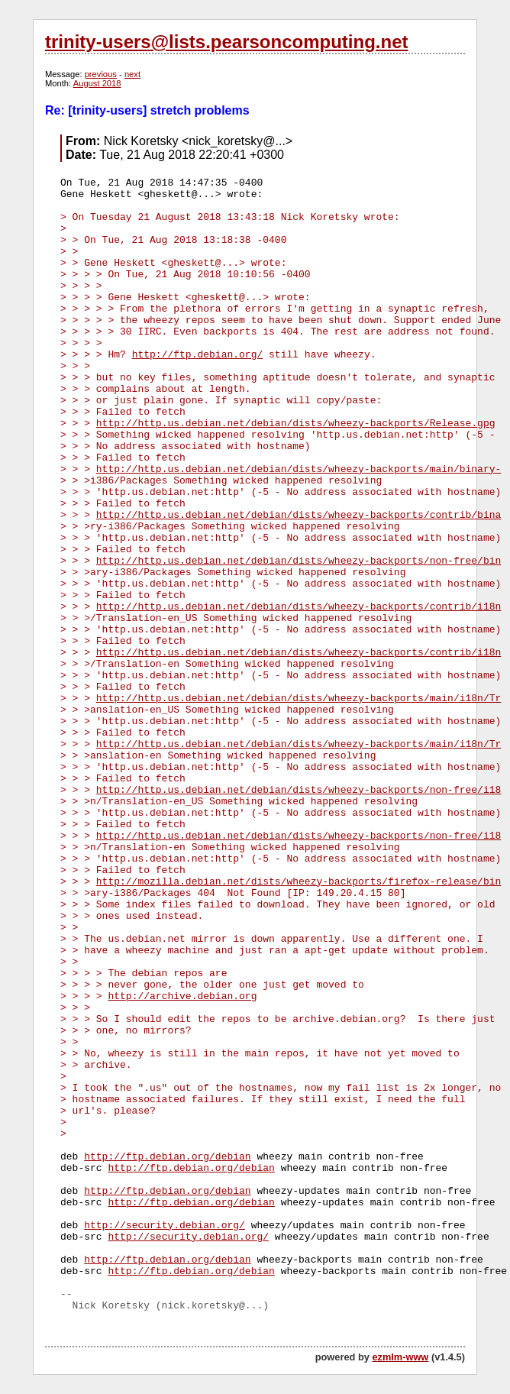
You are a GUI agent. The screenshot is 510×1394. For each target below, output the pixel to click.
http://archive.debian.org (182, 996)
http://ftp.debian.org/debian (167, 1157)
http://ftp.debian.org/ (197, 355)
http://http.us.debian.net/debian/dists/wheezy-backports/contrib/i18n (299, 607)
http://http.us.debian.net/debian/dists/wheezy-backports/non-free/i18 (299, 790)
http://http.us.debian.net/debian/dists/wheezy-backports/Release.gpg (295, 423)
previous (101, 74)
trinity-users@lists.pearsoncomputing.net (226, 41)
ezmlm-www (400, 1357)
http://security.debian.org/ (164, 1225)
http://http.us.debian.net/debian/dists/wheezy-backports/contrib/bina (299, 515)
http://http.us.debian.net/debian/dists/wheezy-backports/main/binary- (299, 469)
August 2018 (97, 83)
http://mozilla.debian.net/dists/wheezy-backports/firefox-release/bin (299, 882)
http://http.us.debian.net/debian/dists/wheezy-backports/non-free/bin (299, 561)
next (132, 74)
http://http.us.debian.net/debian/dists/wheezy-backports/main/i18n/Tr (299, 698)
